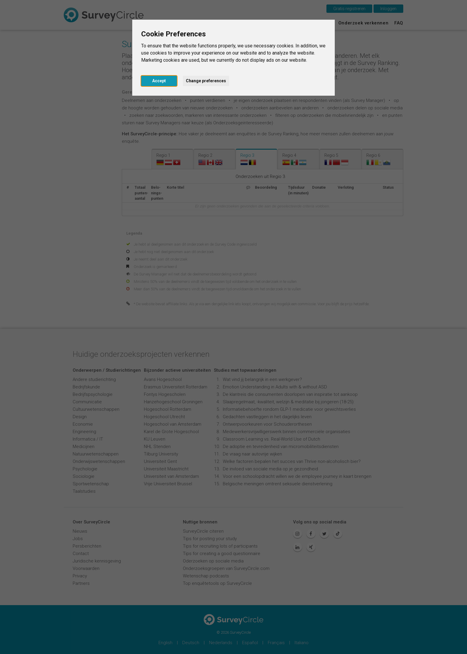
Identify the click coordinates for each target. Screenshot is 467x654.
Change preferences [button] (206, 80)
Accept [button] (159, 80)
